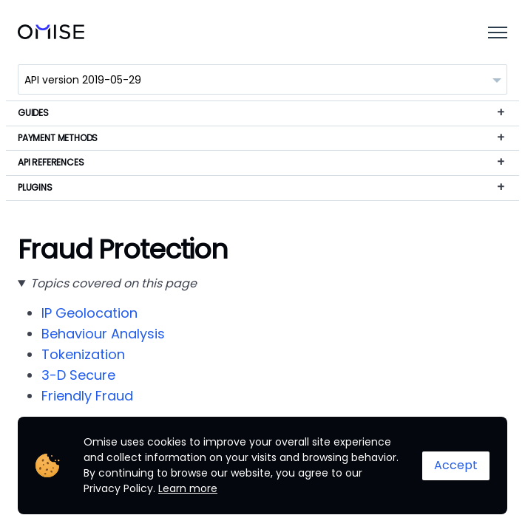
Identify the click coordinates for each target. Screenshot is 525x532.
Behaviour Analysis (103, 333)
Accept (456, 465)
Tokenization (83, 354)
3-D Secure (78, 375)
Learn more (187, 488)
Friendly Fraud (87, 395)
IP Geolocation (89, 313)
